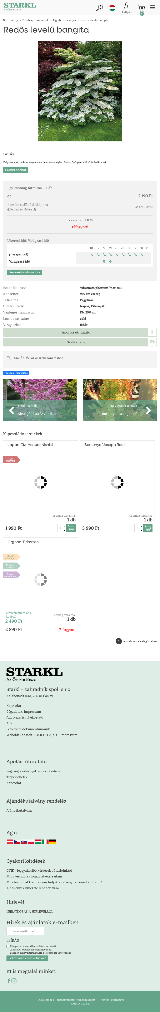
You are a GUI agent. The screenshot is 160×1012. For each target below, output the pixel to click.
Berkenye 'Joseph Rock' (105, 445)
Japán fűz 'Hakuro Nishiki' (31, 445)
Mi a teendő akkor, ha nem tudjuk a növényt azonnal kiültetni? (54, 882)
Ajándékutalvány (19, 810)
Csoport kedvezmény (10, 575)
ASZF (10, 723)
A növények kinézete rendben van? (32, 888)
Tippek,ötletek (17, 777)
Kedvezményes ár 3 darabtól (18, 614)
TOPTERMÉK (10, 459)
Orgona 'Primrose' (23, 542)
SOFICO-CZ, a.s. (80, 1003)
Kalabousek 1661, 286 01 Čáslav (29, 696)
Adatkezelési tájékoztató (24, 717)
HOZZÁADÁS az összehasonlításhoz (37, 358)
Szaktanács (76, 342)
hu (112, 8)
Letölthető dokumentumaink (28, 729)
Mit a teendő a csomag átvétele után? (34, 876)
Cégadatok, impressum (23, 711)
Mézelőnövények (10, 557)
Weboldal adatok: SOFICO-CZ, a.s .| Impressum (42, 735)
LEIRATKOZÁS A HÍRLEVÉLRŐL (29, 911)
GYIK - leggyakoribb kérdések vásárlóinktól (39, 870)
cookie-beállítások (112, 999)
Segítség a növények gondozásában (33, 771)
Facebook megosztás (16, 373)
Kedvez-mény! (10, 566)
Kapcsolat (13, 705)
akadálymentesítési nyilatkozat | (76, 999)
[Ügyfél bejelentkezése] (127, 8)
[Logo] (19, 7)
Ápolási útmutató (76, 332)
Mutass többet (15, 170)
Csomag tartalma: (64, 515)
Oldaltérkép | (46, 999)
